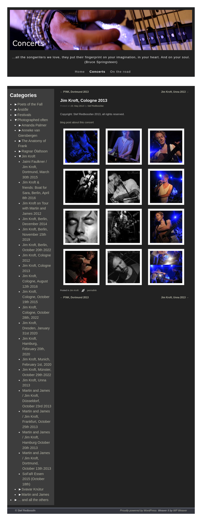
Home (80, 71)
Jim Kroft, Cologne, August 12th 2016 (35, 281)
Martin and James (35, 494)
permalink (92, 290)
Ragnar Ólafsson (35, 151)
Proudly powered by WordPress (138, 510)
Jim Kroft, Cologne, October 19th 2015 (36, 297)
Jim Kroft (28, 156)
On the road (120, 71)
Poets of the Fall (30, 104)
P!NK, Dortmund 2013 (74, 92)
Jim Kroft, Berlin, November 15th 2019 (35, 234)
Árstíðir (23, 109)
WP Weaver (180, 510)
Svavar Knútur (33, 489)
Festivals (24, 115)
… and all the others (33, 500)
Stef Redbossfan (95, 106)
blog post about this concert (77, 122)
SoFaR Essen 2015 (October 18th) (33, 479)
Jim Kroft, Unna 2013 (175, 92)
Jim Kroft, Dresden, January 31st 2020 (36, 328)
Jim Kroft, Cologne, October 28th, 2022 (36, 312)
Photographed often (33, 120)
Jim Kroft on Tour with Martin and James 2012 (35, 208)
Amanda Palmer (34, 125)
